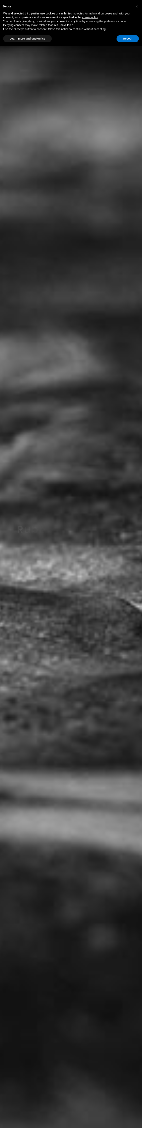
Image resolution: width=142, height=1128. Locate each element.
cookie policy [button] (90, 17)
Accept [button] (127, 38)
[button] (137, 6)
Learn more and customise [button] (27, 38)
